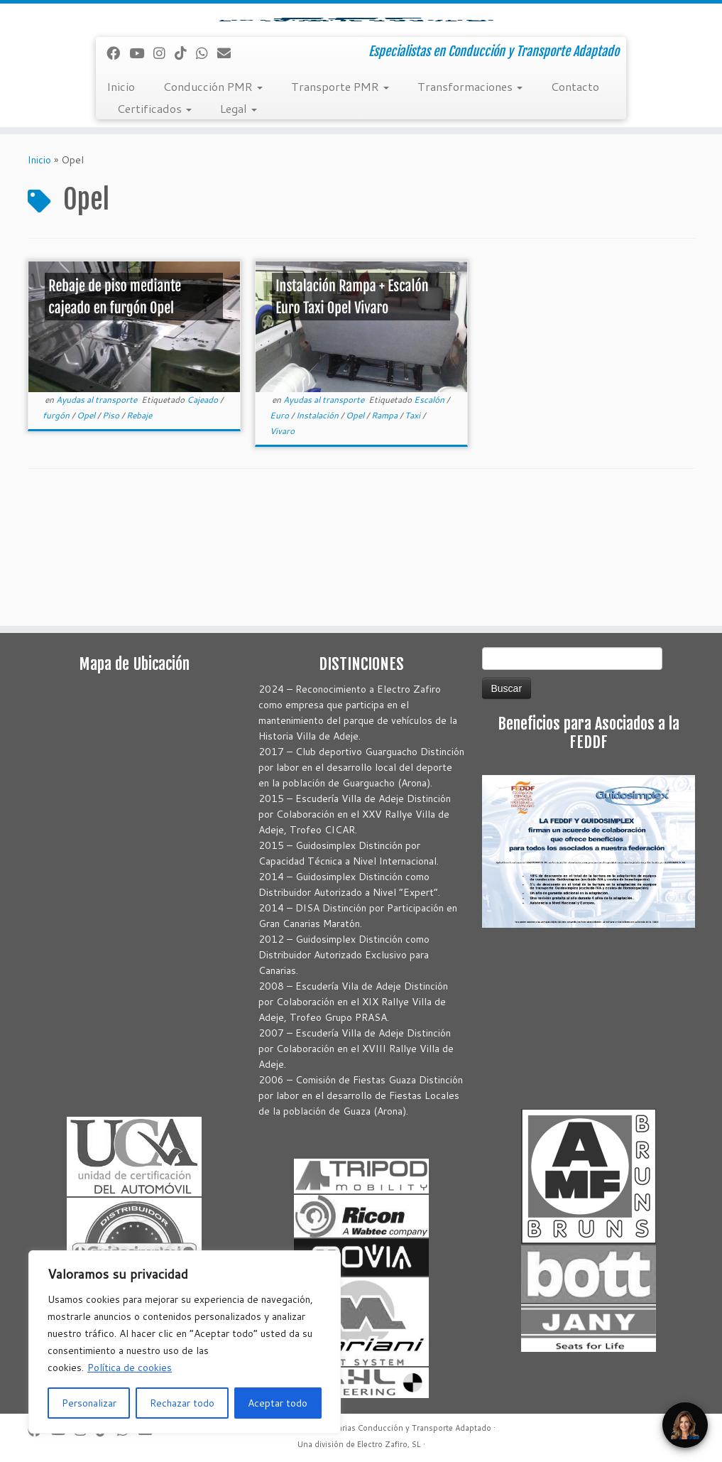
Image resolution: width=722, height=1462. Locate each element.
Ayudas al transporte (97, 520)
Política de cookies (129, 1367)
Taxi (413, 536)
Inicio (120, 207)
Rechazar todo (182, 1403)
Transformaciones (470, 207)
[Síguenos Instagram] (164, 173)
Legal (238, 229)
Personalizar (89, 1403)
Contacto (575, 207)
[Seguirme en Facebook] (117, 173)
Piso (111, 536)
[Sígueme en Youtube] (141, 173)
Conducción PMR (213, 207)
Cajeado (203, 520)
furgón (57, 536)
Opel (87, 536)
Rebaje (139, 536)
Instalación (318, 536)
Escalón (430, 520)
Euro (280, 536)
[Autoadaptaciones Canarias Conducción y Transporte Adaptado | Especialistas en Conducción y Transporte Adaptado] (361, 79)
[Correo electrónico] (228, 173)
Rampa (385, 536)
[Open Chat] (685, 1425)
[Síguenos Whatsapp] (206, 173)
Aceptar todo (277, 1403)
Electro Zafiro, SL (389, 1444)
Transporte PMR (340, 207)
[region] (184, 1342)
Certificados (154, 229)
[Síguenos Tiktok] (185, 173)
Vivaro (282, 552)
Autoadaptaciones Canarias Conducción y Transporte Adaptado (372, 1428)
